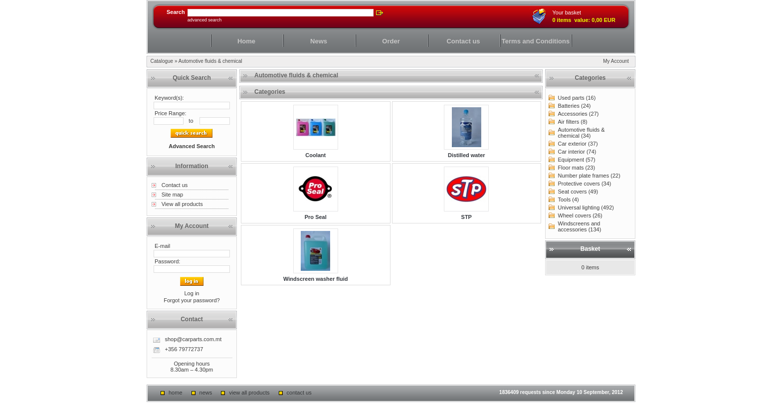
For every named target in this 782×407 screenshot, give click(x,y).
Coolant (315, 155)
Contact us (463, 41)
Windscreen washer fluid (315, 279)
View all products (182, 204)
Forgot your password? (192, 300)
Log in (191, 293)
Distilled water (466, 155)
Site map (172, 195)
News (318, 41)
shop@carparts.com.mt (193, 339)
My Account (616, 61)
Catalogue (162, 61)
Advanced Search (205, 19)
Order (390, 41)
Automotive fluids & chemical (210, 61)
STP (466, 217)
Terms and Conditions (536, 41)
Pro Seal (316, 217)
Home (246, 41)
